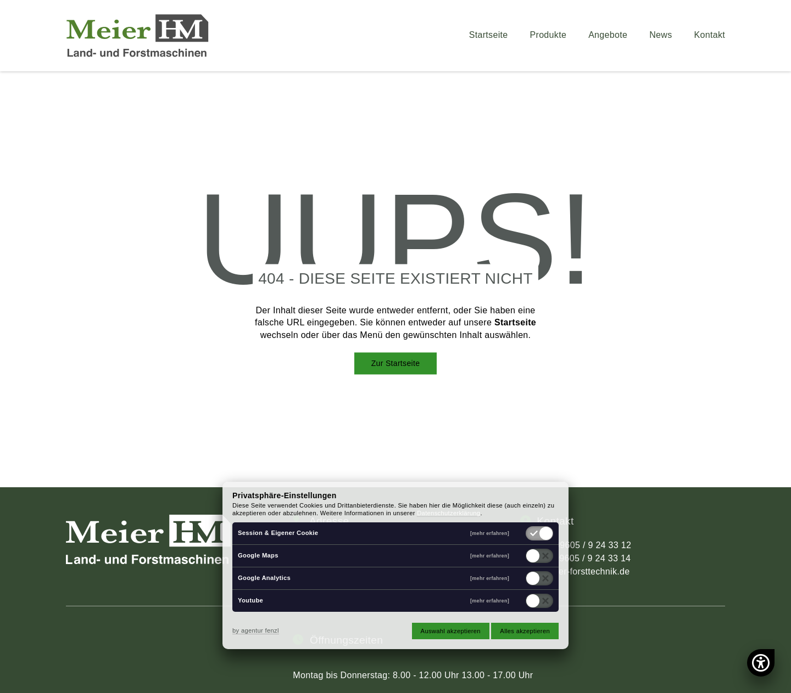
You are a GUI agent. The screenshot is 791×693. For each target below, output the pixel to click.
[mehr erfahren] (489, 533)
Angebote (607, 35)
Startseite (488, 35)
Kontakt (710, 35)
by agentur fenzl (255, 630)
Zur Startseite (395, 363)
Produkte (548, 35)
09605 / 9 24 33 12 (593, 545)
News (660, 35)
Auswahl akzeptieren (451, 631)
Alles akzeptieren (525, 631)
